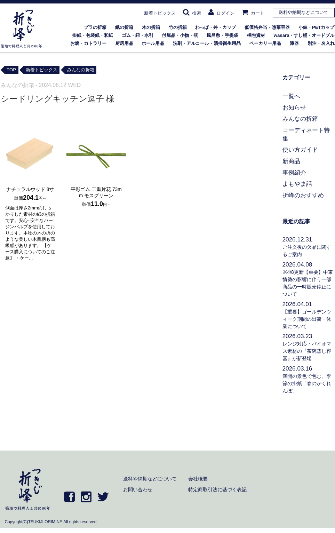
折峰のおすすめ (303, 195)
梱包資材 (256, 35)
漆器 (294, 43)
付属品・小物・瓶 (180, 35)
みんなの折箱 (300, 118)
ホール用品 (153, 43)
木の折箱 (151, 27)
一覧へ (291, 96)
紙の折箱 (124, 27)
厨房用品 (124, 43)
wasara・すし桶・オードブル (304, 35)
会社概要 (198, 479)
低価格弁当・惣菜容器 (267, 27)
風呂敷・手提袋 (222, 35)
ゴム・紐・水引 (137, 35)
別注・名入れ (321, 43)
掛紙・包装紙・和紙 (92, 35)
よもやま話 (297, 183)
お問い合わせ (137, 489)
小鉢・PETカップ (316, 27)
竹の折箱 (178, 27)
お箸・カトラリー (88, 43)
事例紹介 (294, 172)
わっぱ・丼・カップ (215, 27)
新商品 (291, 161)
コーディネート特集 (306, 134)
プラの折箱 (95, 27)
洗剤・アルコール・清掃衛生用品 (207, 43)
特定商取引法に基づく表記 (217, 489)
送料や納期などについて (303, 12)
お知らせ (294, 107)
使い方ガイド (300, 149)
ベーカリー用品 (265, 43)
